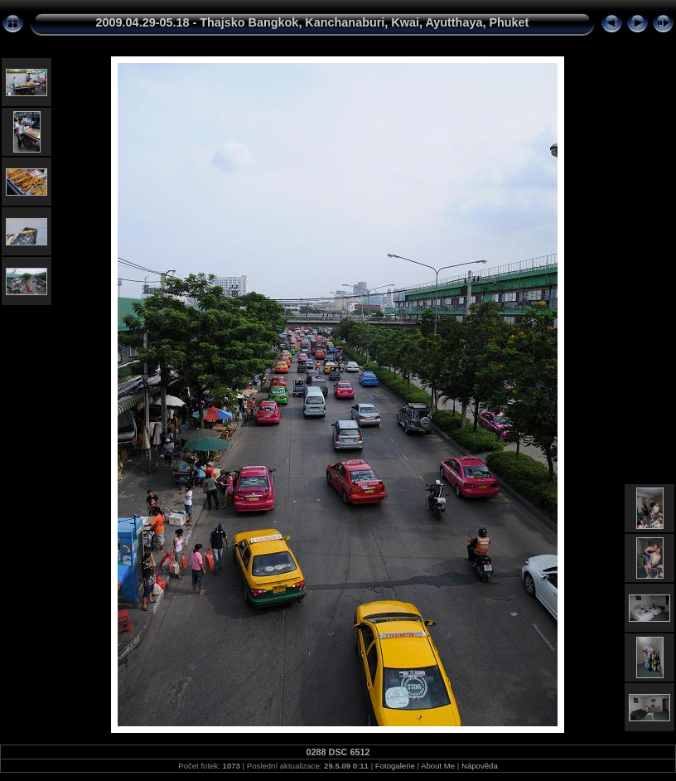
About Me (438, 765)
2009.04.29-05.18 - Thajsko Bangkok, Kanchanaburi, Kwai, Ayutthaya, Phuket (312, 22)
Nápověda (479, 765)
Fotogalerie (395, 765)
